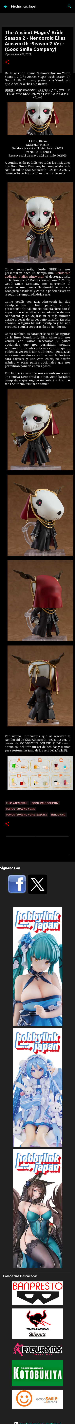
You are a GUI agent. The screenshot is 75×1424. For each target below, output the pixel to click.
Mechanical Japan (24, 6)
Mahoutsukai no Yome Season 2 (26, 814)
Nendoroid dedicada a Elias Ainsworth (37, 274)
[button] (7, 62)
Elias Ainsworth (16, 803)
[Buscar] (69, 6)
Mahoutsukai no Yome (20, 809)
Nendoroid (58, 814)
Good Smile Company (45, 803)
